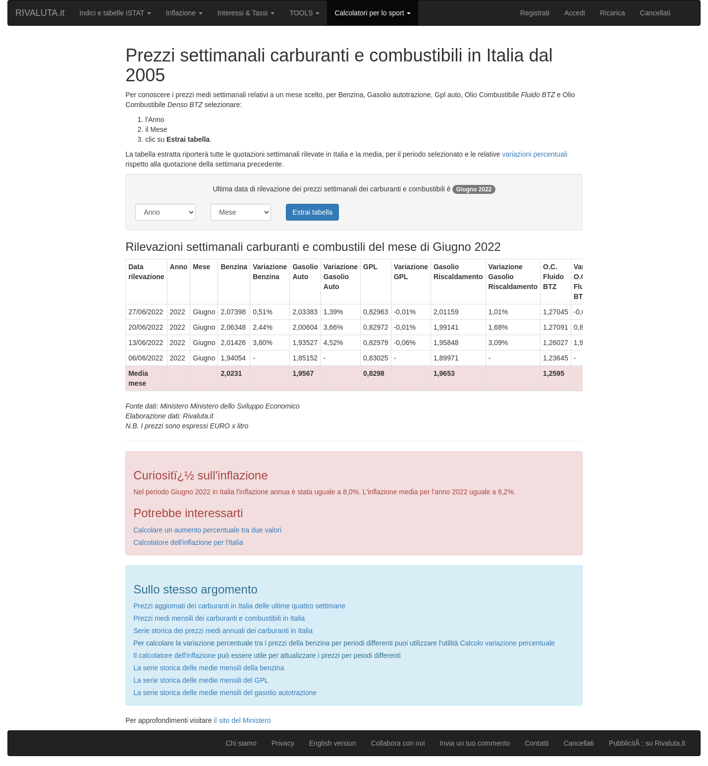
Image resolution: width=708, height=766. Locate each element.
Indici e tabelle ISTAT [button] (115, 13)
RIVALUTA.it (39, 13)
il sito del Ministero (242, 720)
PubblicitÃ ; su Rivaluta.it (647, 743)
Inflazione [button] (184, 13)
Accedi (574, 13)
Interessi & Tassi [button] (246, 13)
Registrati (534, 13)
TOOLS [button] (304, 13)
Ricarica (612, 13)
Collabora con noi (398, 743)
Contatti (536, 743)
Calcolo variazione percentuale (507, 643)
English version (332, 743)
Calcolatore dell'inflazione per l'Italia (188, 542)
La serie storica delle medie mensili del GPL (200, 680)
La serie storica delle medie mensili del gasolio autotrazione (225, 693)
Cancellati (655, 13)
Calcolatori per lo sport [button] (372, 13)
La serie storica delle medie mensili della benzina (208, 668)
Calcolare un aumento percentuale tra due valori (207, 530)
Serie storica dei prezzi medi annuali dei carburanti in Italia (223, 631)
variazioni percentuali (534, 154)
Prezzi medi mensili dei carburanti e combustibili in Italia (219, 618)
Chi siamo (240, 743)
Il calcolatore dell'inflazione (174, 655)
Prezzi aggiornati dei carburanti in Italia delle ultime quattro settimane (239, 606)
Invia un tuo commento (475, 743)
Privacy (283, 743)
